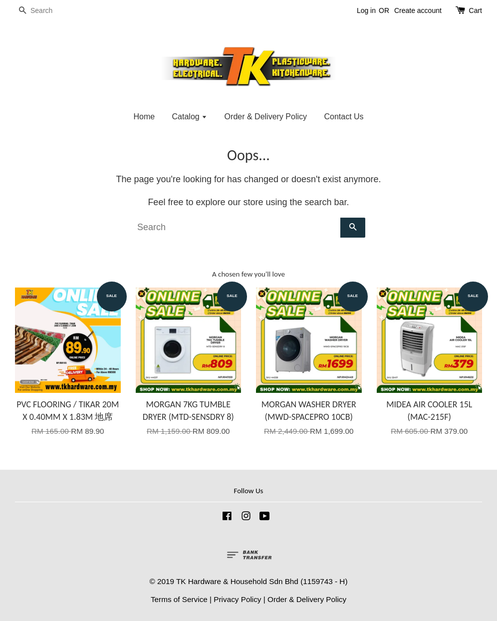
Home (144, 116)
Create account (418, 10)
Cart (475, 10)
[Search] (45, 10)
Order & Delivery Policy (266, 116)
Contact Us (343, 116)
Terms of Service (179, 599)
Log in (366, 10)
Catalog (190, 116)
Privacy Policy (237, 599)
